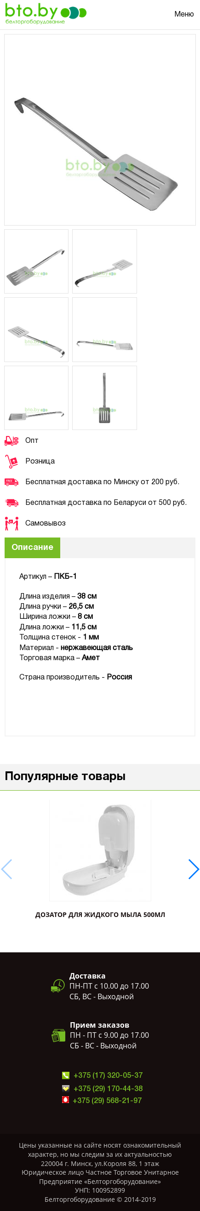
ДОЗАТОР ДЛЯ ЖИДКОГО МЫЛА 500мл (100, 914)
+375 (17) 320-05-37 (108, 1076)
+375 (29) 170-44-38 (108, 1089)
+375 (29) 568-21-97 (107, 1101)
